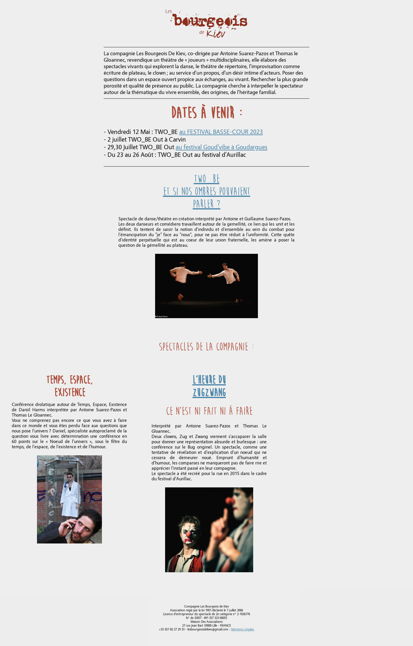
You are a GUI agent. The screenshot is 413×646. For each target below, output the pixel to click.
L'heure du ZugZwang (209, 386)
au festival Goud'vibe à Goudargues (221, 147)
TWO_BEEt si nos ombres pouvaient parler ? (206, 191)
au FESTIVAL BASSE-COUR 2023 (221, 132)
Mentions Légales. (242, 629)
